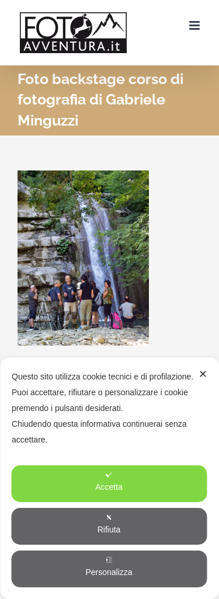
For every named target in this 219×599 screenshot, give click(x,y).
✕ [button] (203, 374)
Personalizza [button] (108, 566)
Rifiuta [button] (109, 524)
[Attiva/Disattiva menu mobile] (195, 25)
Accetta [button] (109, 481)
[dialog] (109, 478)
